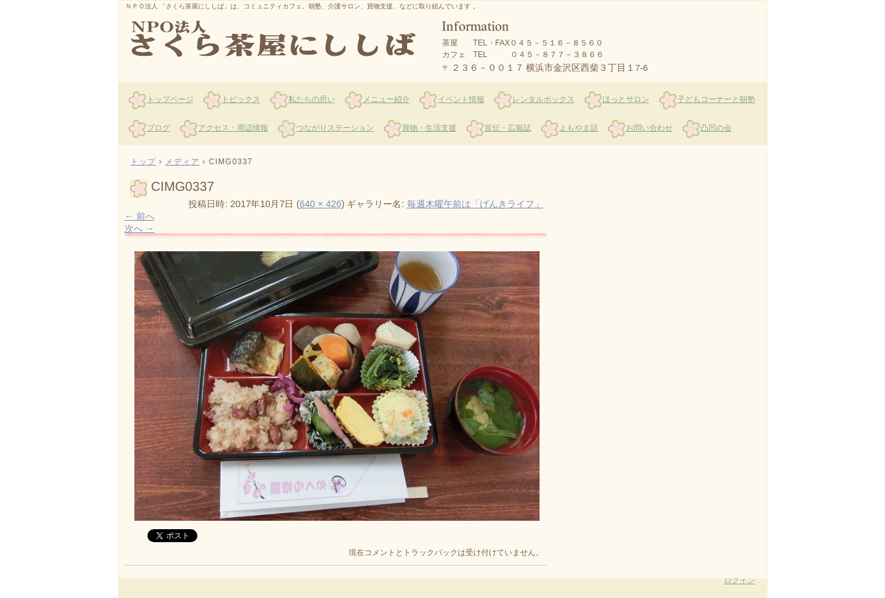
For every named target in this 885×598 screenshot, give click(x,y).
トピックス (240, 99)
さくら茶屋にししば (274, 39)
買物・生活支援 (429, 127)
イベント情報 (461, 99)
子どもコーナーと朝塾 (716, 99)
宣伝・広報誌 (507, 127)
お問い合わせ (649, 127)
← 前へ (140, 216)
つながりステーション (335, 127)
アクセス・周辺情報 (233, 127)
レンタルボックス (543, 99)
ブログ (158, 127)
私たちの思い (311, 99)
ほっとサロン (626, 99)
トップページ (170, 99)
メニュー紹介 (386, 99)
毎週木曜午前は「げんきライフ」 (475, 204)
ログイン (739, 580)
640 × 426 (320, 204)
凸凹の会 (716, 127)
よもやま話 (578, 127)
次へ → (140, 228)
